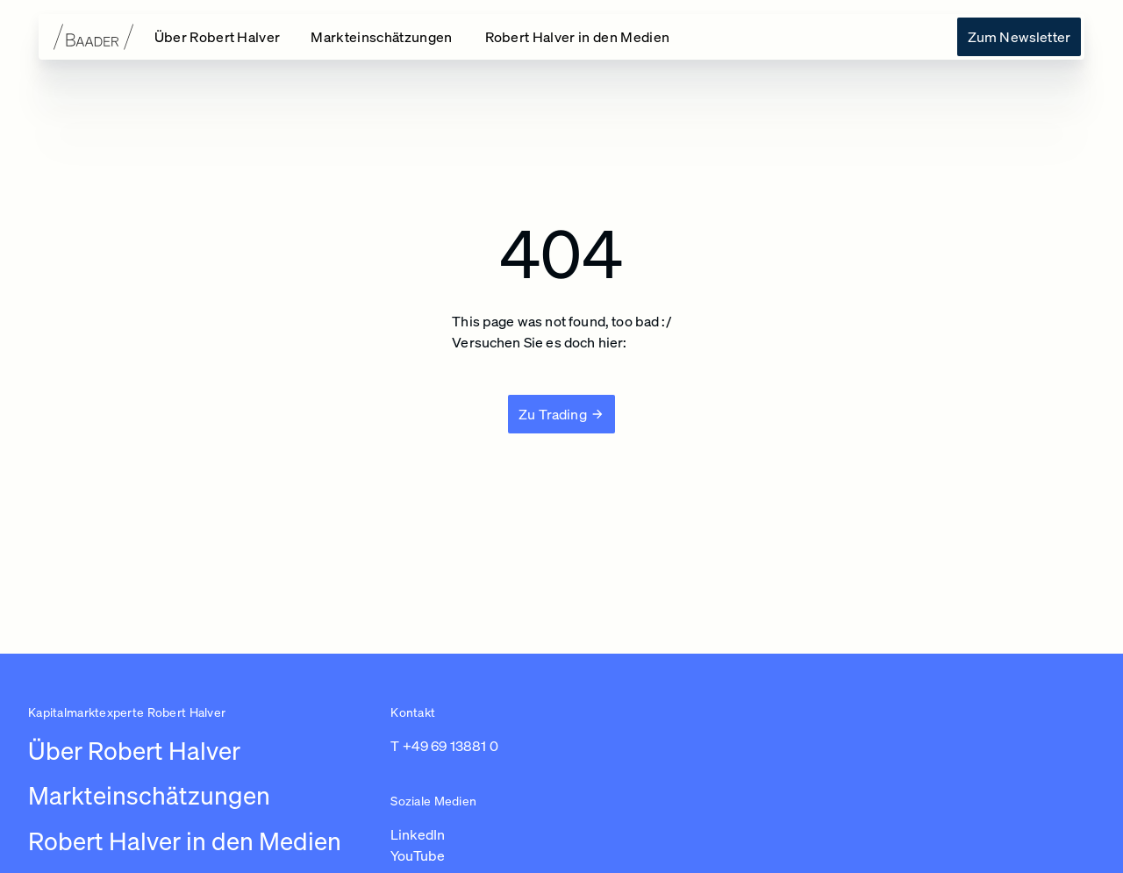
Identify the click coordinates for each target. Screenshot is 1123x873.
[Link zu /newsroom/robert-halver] (383, 37)
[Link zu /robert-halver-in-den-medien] (580, 37)
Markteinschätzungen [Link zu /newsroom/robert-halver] (149, 795)
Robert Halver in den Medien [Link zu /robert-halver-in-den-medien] (184, 841)
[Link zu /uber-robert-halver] (1019, 37)
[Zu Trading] (561, 414)
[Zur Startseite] (81, 37)
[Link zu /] (218, 37)
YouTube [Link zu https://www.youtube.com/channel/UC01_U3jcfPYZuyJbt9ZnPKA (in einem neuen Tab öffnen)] (417, 855)
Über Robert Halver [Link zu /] (134, 750)
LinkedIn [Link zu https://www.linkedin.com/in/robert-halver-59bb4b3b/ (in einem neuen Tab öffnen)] (417, 834)
